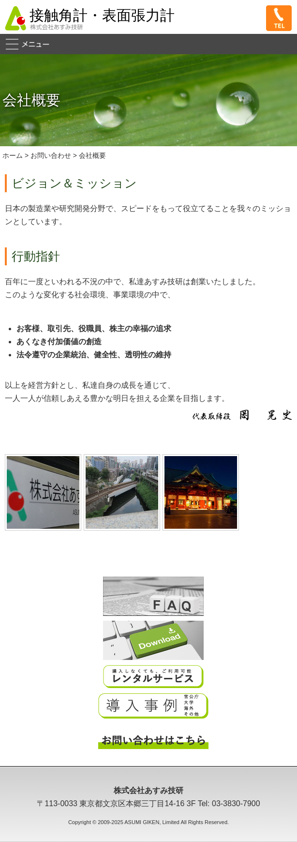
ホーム (12, 155)
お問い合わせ (50, 155)
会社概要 (92, 155)
